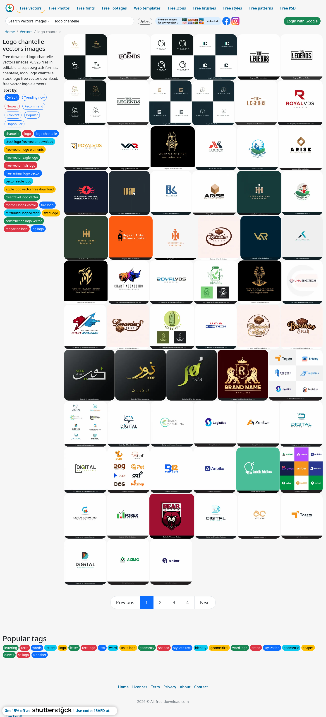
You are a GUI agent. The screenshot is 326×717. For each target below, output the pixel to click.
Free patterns (261, 8)
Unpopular (14, 124)
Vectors (26, 31)
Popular (32, 115)
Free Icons (177, 8)
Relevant (13, 115)
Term (155, 686)
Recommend (33, 106)
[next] (205, 602)
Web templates (147, 8)
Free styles (232, 8)
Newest (12, 106)
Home (10, 31)
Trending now (34, 97)
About (185, 686)
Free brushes (204, 8)
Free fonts (86, 8)
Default (12, 97)
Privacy (169, 686)
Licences (139, 686)
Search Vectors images (27, 21)
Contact (201, 686)
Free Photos (59, 8)
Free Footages (114, 8)
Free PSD (288, 8)
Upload (145, 21)
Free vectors (30, 8)
